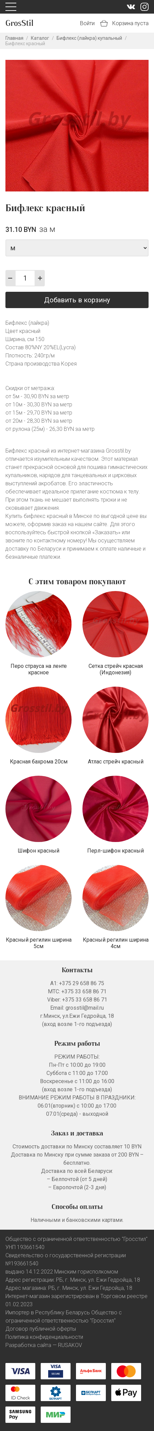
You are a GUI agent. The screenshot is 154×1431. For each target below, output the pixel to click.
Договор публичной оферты (40, 1329)
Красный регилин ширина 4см (116, 943)
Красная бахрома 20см (39, 761)
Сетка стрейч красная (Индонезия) (116, 669)
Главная (14, 38)
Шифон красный (38, 850)
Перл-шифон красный (115, 850)
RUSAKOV (70, 1345)
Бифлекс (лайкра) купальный (89, 38)
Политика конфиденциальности (44, 1337)
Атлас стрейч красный (115, 761)
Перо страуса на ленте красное (39, 669)
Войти (87, 23)
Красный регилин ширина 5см (39, 943)
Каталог (40, 38)
